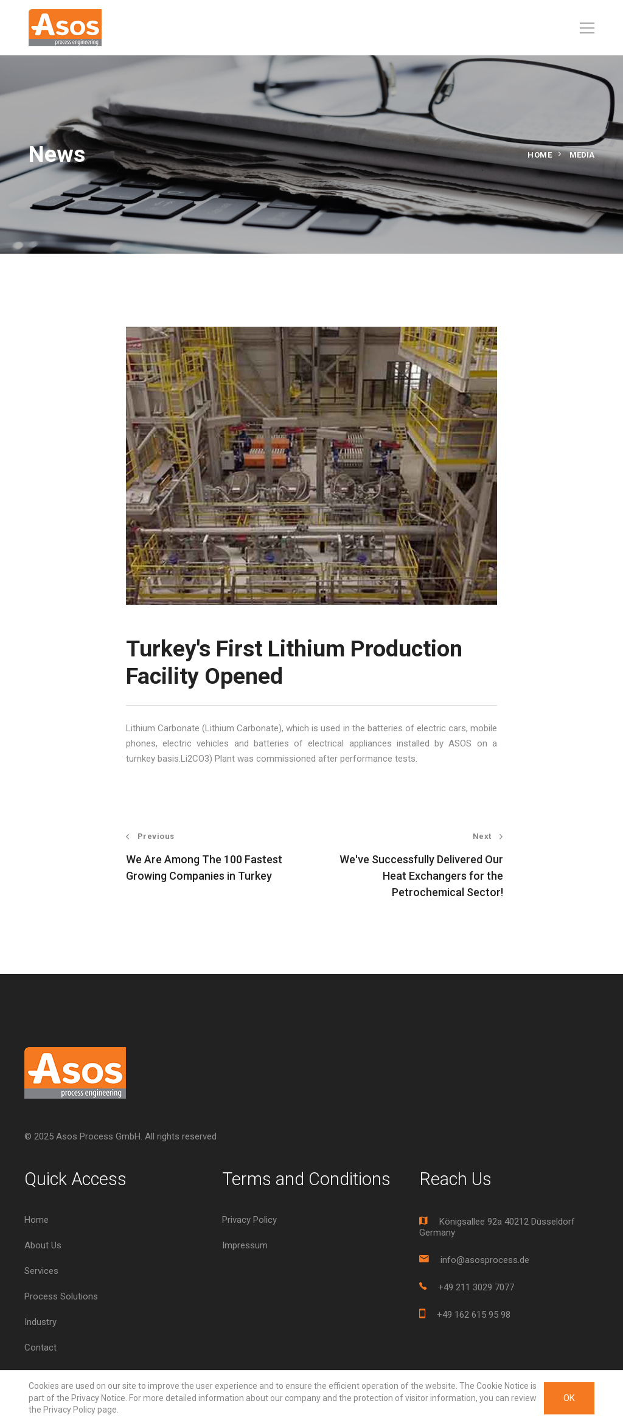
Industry (40, 1321)
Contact (40, 1347)
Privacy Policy (249, 1219)
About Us (42, 1245)
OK (569, 1398)
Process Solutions (61, 1296)
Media (581, 154)
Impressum (245, 1245)
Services (41, 1270)
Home (539, 154)
